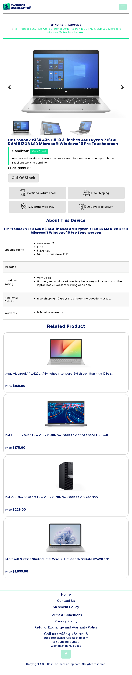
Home (57, 26)
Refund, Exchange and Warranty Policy (66, 629)
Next (120, 92)
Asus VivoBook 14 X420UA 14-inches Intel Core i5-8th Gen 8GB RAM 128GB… (59, 375)
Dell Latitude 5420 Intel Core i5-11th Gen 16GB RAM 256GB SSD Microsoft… (57, 437)
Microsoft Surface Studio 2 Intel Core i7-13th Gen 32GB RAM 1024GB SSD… (58, 561)
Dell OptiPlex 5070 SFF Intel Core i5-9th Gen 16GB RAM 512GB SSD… (52, 499)
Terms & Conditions (66, 616)
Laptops (74, 26)
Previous (11, 92)
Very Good (39, 153)
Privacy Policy (66, 623)
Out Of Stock (23, 179)
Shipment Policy (66, 608)
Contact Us (66, 602)
